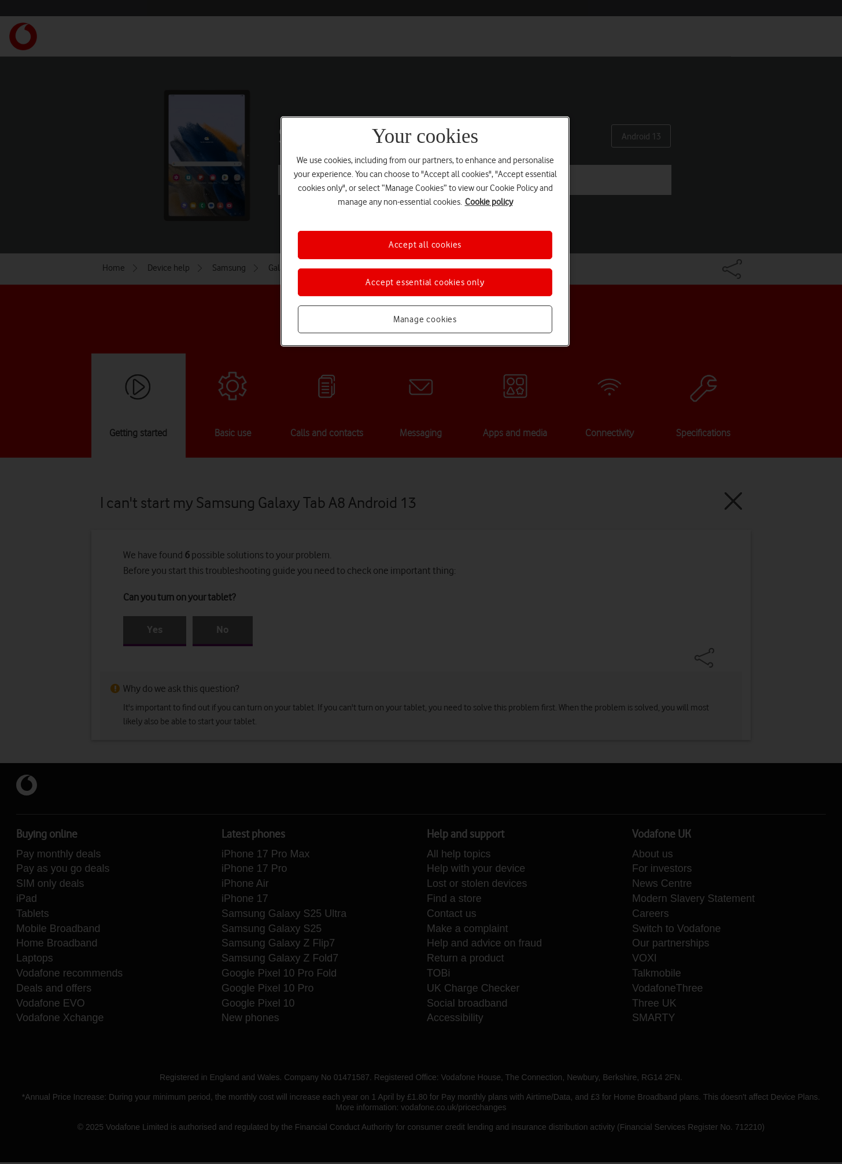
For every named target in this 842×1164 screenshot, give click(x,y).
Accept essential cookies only (424, 282)
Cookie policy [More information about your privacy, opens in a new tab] (489, 202)
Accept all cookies (425, 245)
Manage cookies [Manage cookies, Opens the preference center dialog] (425, 319)
